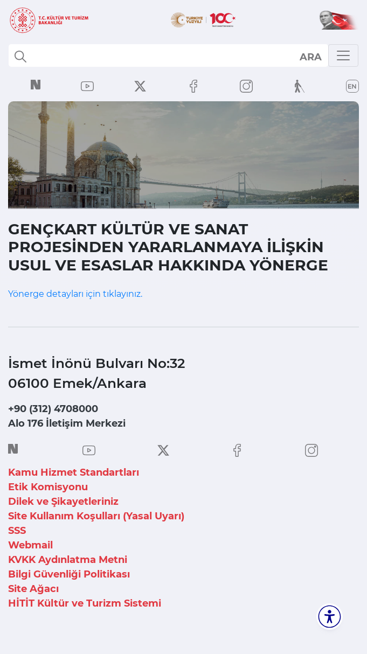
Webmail (30, 545)
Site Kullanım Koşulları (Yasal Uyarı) (96, 516)
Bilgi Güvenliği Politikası (69, 574)
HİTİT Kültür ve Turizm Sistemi (84, 603)
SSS (17, 531)
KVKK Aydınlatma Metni (67, 560)
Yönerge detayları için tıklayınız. (75, 294)
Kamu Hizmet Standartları (73, 472)
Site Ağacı (33, 589)
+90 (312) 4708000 (53, 409)
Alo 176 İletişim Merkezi (67, 423)
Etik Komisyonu (48, 487)
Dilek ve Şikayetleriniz (63, 501)
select (310, 56)
